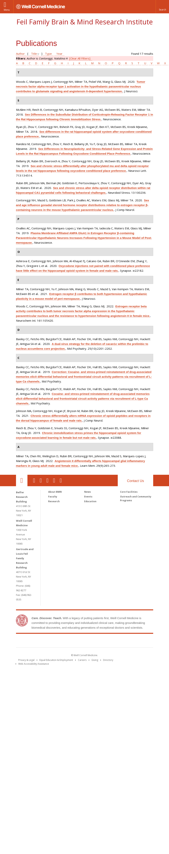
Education (90, 501)
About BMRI (55, 491)
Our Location (21, 480)
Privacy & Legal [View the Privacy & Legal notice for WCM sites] (26, 660)
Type (48, 53)
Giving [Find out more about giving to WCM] (94, 660)
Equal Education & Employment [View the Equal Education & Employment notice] (56, 660)
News (87, 491)
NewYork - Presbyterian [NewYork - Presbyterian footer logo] (116, 641)
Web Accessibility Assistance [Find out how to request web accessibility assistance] (33, 663)
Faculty (52, 496)
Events (88, 496)
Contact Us (135, 481)
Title (34, 53)
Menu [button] (7, 9)
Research (54, 501)
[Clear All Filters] (79, 58)
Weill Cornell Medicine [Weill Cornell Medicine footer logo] (56, 641)
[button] (162, 6)
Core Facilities (129, 491)
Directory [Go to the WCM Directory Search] (108, 660)
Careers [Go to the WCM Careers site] (82, 660)
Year (59, 53)
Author (20, 53)
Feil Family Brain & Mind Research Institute (84, 22)
